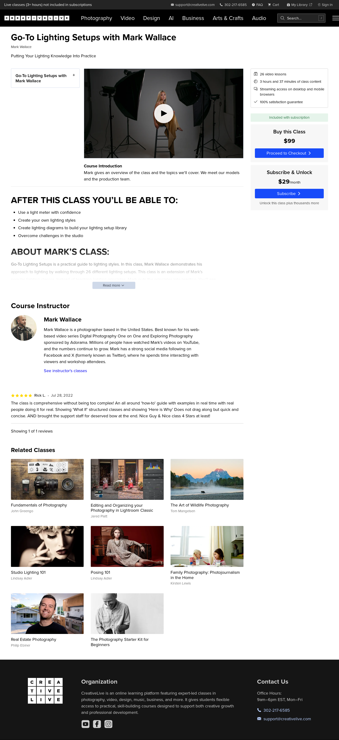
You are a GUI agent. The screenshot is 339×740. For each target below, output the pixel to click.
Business (193, 18)
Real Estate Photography (33, 639)
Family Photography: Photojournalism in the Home (205, 574)
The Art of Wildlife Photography (200, 505)
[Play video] (163, 113)
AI (171, 18)
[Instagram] (108, 724)
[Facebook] (97, 724)
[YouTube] (85, 724)
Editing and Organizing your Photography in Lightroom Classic (122, 507)
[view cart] (275, 4)
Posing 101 (100, 572)
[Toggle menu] (335, 18)
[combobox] (301, 18)
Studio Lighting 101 (28, 572)
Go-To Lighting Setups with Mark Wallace (40, 78)
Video (128, 18)
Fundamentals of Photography (39, 505)
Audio (259, 18)
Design (151, 18)
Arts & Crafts (228, 18)
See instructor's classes (65, 371)
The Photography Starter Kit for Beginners (120, 642)
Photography (96, 18)
